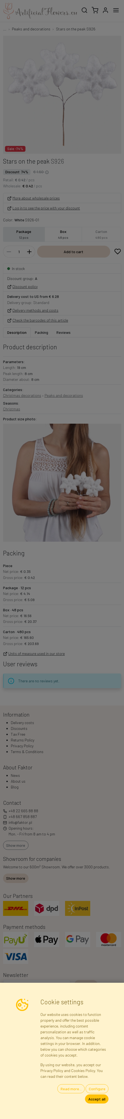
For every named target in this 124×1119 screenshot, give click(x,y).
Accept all (96, 1099)
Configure (97, 1088)
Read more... (71, 1088)
